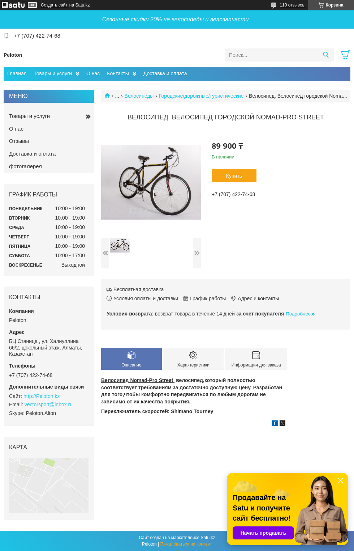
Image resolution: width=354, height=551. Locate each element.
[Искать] (326, 55)
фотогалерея (25, 166)
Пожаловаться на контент (186, 544)
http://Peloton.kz (41, 396)
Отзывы (19, 141)
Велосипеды (139, 96)
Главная (16, 73)
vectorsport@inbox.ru (49, 404)
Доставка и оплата (165, 73)
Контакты (118, 73)
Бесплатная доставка (138, 289)
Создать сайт (54, 5)
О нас (93, 73)
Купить (234, 176)
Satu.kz (207, 537)
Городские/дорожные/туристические (201, 96)
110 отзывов (292, 5)
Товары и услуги (53, 73)
